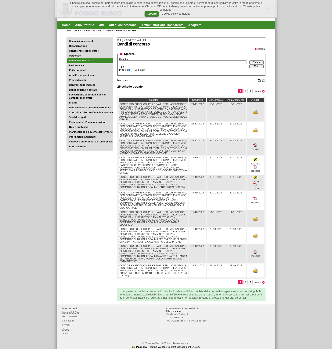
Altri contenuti (77, 146)
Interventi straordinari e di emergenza (91, 141)
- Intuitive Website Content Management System (168, 347)
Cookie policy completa (176, 13)
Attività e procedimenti (82, 75)
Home (78, 30)
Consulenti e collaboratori (84, 51)
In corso (123, 70)
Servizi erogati (77, 117)
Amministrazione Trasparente (98, 30)
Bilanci (73, 102)
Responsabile (69, 316)
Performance (76, 65)
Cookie (66, 329)
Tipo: (122, 66)
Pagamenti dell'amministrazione (87, 122)
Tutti (256, 66)
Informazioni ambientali (82, 136)
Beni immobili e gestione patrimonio (90, 107)
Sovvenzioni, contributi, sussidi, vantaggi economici (87, 96)
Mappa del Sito (70, 312)
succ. (258, 91)
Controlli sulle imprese (82, 85)
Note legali (68, 320)
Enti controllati (77, 70)
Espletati (139, 70)
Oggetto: (124, 59)
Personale (75, 55)
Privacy (66, 325)
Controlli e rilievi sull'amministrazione (91, 112)
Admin (65, 333)
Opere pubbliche (78, 127)
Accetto (152, 13)
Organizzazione (78, 46)
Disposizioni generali (81, 41)
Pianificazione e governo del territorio (91, 132)
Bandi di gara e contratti (83, 89)
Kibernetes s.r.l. (174, 311)
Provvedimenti (77, 80)
